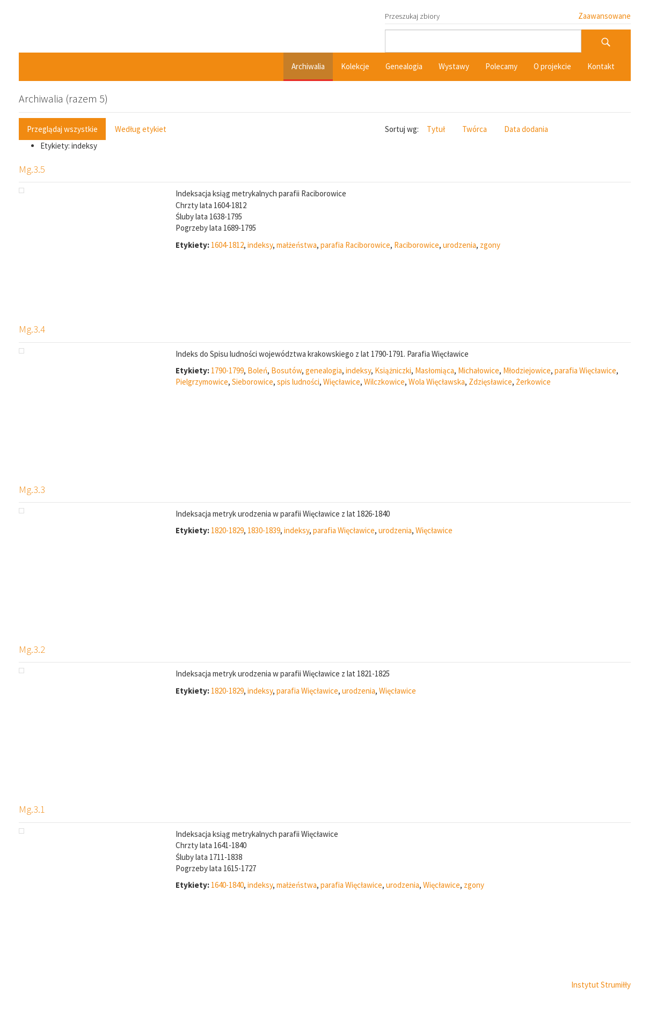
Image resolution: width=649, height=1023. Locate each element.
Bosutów (286, 370)
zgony (490, 245)
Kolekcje (355, 66)
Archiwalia (308, 66)
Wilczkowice (384, 382)
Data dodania (526, 129)
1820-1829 (227, 530)
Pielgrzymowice (202, 382)
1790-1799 (227, 370)
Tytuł (436, 129)
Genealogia (403, 66)
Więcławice (341, 382)
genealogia (323, 370)
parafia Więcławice (585, 370)
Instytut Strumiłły (601, 985)
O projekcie (552, 66)
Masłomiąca (434, 370)
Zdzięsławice (490, 382)
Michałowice (478, 370)
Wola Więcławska (437, 382)
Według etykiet (140, 129)
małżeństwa (296, 245)
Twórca (474, 129)
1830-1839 (263, 530)
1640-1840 (227, 885)
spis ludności (298, 382)
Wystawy (454, 66)
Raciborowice (416, 245)
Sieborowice (252, 382)
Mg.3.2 (32, 649)
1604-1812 (227, 245)
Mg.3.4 (32, 328)
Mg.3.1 (32, 809)
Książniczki (393, 370)
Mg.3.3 (32, 489)
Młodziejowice (527, 370)
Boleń (257, 370)
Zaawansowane (604, 16)
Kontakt (601, 66)
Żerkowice (533, 382)
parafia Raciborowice (355, 245)
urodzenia (459, 245)
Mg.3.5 (32, 169)
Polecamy (501, 66)
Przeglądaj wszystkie (62, 129)
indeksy (260, 245)
